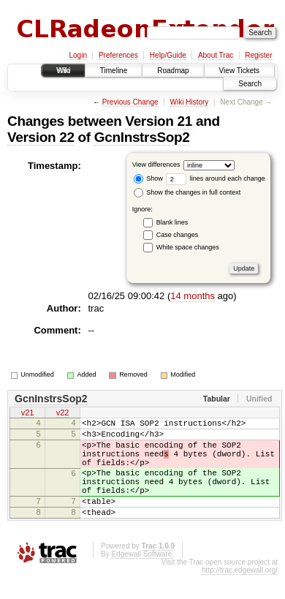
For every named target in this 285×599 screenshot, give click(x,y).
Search (250, 84)
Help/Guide (168, 55)
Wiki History (189, 102)
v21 (27, 414)
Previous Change (130, 102)
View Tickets (239, 71)
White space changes (187, 247)
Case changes (177, 234)
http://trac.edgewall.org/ (240, 594)
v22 (62, 414)
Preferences (118, 55)
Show (148, 178)
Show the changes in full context (187, 192)
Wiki (63, 71)
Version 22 (41, 137)
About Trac (215, 55)
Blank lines (172, 222)
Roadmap (173, 71)
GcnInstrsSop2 (142, 137)
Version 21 (158, 121)
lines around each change (215, 178)
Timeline (113, 71)
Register (258, 55)
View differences (156, 164)
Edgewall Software (141, 578)
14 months (192, 295)
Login (77, 55)
